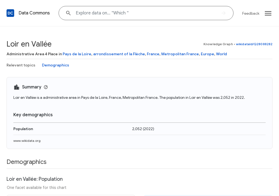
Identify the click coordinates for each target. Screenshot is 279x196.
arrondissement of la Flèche (119, 53)
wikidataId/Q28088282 (254, 44)
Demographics (55, 65)
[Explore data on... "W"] (146, 13)
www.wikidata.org (27, 141)
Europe (207, 53)
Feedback (250, 13)
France (153, 53)
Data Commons (34, 13)
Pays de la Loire (77, 53)
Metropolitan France (180, 53)
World (221, 53)
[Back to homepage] (10, 13)
